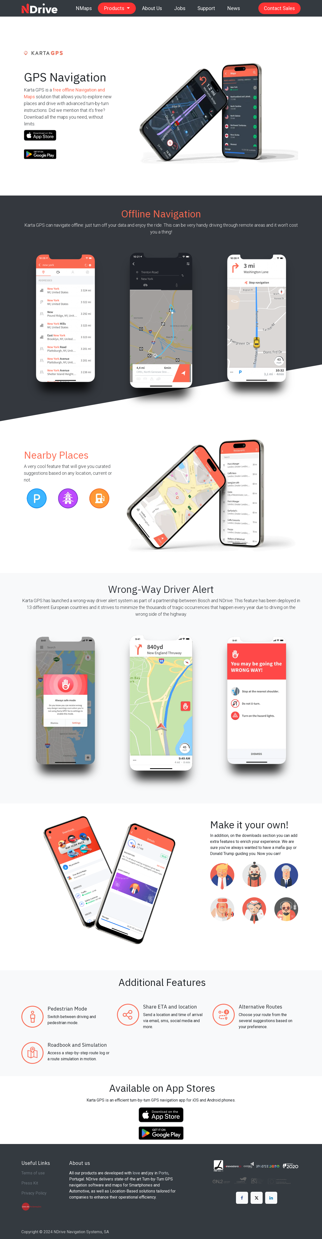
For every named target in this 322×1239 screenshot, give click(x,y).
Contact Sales (279, 8)
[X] (257, 1198)
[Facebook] (242, 1198)
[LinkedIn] (271, 1198)
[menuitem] (84, 8)
